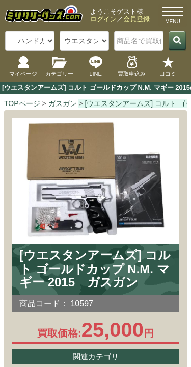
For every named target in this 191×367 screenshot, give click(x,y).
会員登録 (136, 19)
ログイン (103, 19)
